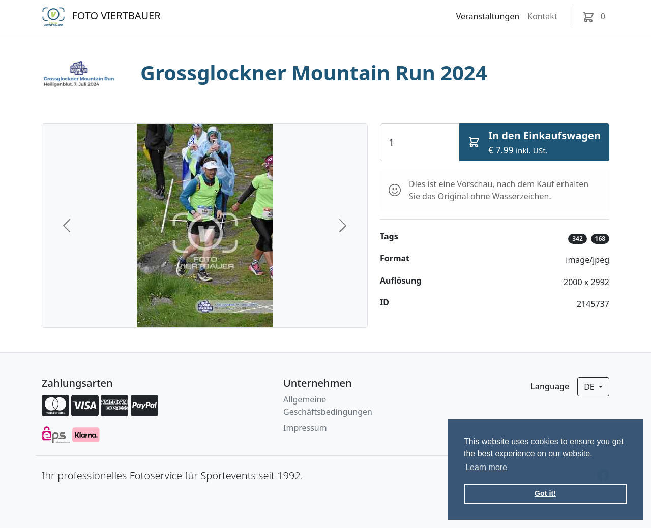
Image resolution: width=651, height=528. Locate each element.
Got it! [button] (545, 493)
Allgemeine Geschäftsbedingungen (327, 405)
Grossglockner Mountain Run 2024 (313, 72)
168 (600, 238)
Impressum (305, 427)
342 (577, 238)
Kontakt (542, 16)
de (590, 386)
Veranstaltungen (487, 16)
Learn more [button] (486, 467)
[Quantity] (420, 142)
